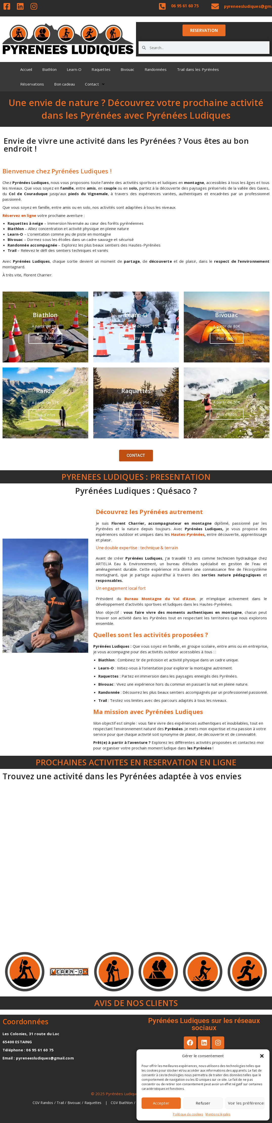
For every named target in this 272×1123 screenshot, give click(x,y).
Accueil (26, 69)
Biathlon (49, 69)
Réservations (32, 84)
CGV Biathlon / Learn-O (131, 1102)
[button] (261, 1055)
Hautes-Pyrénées (187, 534)
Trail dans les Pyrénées (198, 69)
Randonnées (156, 69)
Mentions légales (218, 1114)
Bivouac (127, 69)
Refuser (203, 1103)
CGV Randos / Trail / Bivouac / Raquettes (68, 1102)
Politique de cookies (188, 1114)
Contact (95, 84)
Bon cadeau (64, 84)
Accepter (161, 1103)
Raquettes (101, 69)
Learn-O (74, 69)
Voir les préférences (246, 1103)
